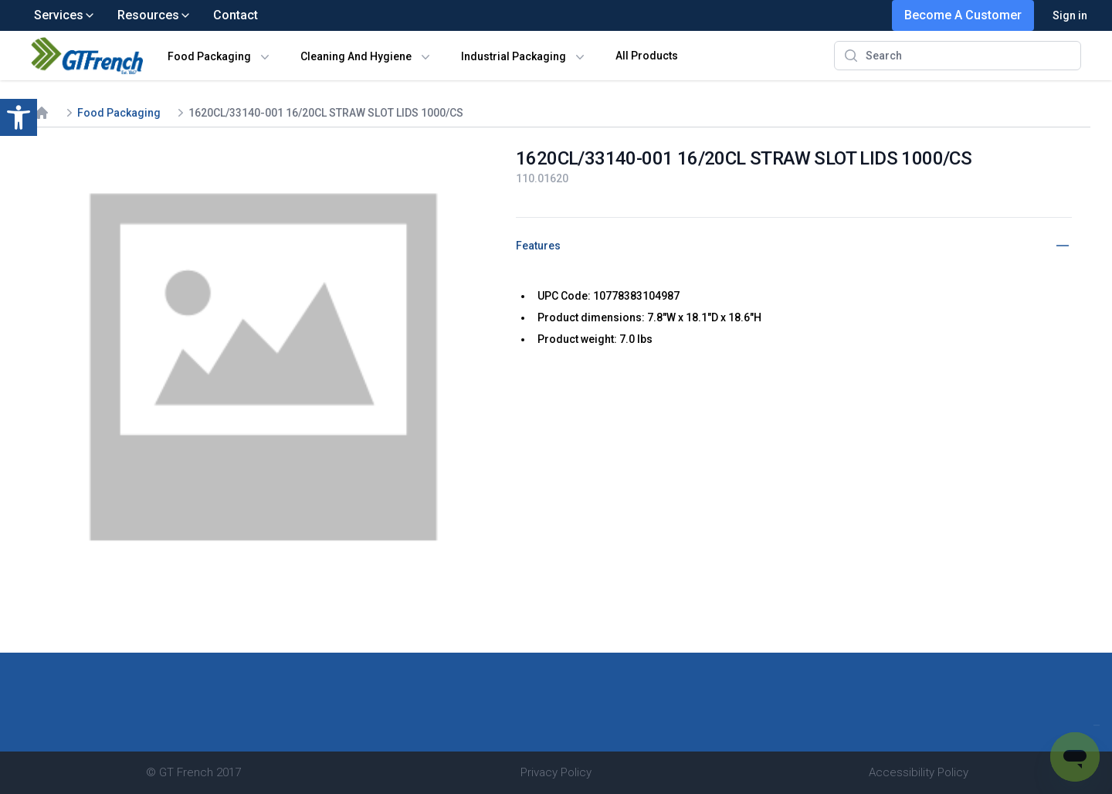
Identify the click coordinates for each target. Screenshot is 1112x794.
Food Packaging (209, 56)
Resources (154, 15)
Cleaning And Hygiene (356, 56)
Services (65, 15)
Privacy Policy (556, 772)
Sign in (1070, 15)
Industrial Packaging (513, 56)
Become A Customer (963, 15)
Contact (235, 15)
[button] (18, 117)
